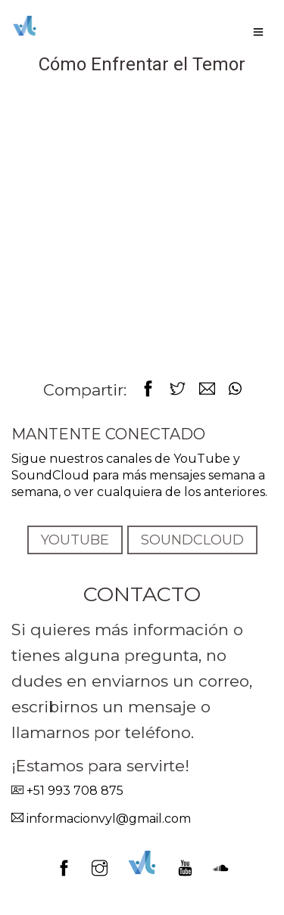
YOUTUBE (75, 540)
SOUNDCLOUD (192, 540)
